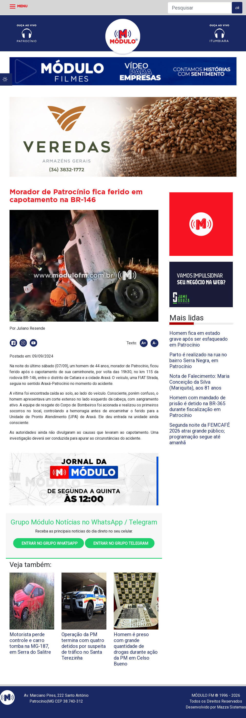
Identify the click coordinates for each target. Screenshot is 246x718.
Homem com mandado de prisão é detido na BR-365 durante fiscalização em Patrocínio (197, 406)
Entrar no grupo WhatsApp (49, 543)
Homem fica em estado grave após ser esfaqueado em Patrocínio (198, 339)
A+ (143, 343)
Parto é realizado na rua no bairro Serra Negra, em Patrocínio (198, 360)
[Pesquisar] (200, 8)
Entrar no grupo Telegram (119, 543)
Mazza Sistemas (231, 707)
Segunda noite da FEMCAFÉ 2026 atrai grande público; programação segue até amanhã (199, 434)
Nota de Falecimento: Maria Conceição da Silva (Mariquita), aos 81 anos (199, 382)
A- (154, 343)
